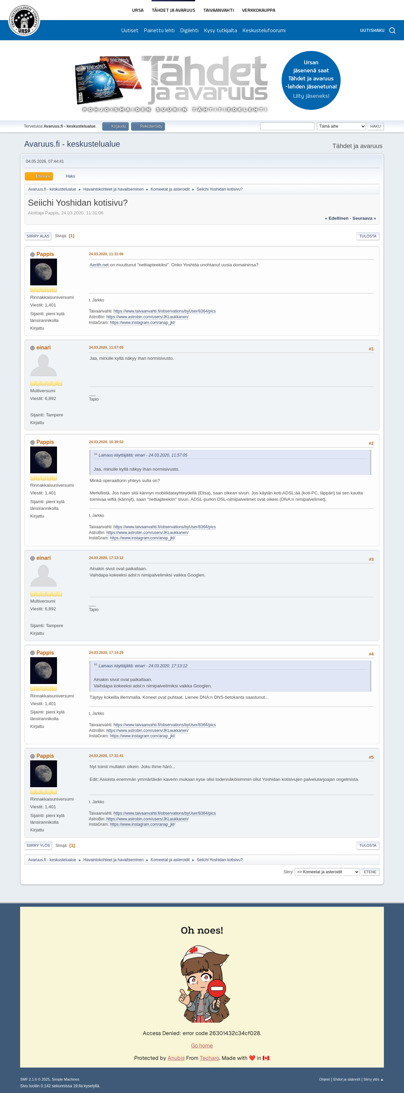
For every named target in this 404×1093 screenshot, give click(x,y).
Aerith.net (99, 264)
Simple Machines (65, 1079)
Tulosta (368, 236)
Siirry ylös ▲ (373, 1079)
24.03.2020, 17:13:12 (106, 558)
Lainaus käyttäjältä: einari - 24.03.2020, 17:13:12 (143, 666)
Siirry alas (37, 236)
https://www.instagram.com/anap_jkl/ (142, 322)
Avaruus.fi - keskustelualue (72, 143)
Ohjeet (324, 1079)
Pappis (45, 254)
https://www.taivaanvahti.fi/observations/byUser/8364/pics (165, 311)
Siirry (287, 871)
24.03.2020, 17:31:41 (106, 756)
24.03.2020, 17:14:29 (106, 653)
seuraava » (364, 218)
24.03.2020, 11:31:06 (106, 254)
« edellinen (336, 218)
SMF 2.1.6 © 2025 (35, 1079)
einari (44, 347)
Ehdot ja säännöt (346, 1079)
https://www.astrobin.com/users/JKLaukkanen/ (147, 317)
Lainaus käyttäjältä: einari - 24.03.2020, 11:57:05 (143, 455)
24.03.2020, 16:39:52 (106, 442)
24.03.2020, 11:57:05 (106, 347)
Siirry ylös (38, 845)
